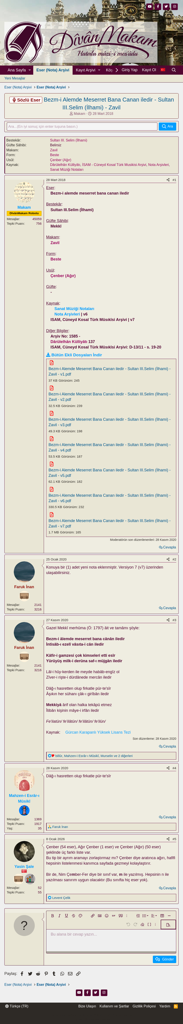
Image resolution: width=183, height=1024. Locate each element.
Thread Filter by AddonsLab (91, 1019)
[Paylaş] (168, 180)
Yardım (164, 1006)
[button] (29, 70)
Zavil (54, 150)
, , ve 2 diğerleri (93, 756)
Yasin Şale (24, 867)
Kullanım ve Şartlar (114, 1006)
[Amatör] (30, 879)
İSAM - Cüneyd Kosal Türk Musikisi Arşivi (114, 165)
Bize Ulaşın (87, 1006)
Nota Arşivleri (158, 165)
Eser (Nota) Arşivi (53, 70)
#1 (174, 180)
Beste (54, 155)
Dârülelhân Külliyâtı (65, 165)
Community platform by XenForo (91, 1015)
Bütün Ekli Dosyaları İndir (76, 355)
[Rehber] (24, 811)
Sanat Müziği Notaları (67, 170)
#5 (174, 839)
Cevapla (169, 548)
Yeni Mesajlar (14, 78)
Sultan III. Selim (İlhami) (68, 141)
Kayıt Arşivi (85, 70)
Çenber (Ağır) (60, 160)
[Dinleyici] (24, 596)
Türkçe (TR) (16, 1006)
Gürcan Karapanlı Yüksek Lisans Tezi (98, 733)
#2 (174, 559)
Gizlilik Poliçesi (144, 1006)
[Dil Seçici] (162, 70)
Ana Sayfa (17, 70)
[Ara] (174, 70)
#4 (174, 768)
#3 (174, 620)
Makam (79, 114)
